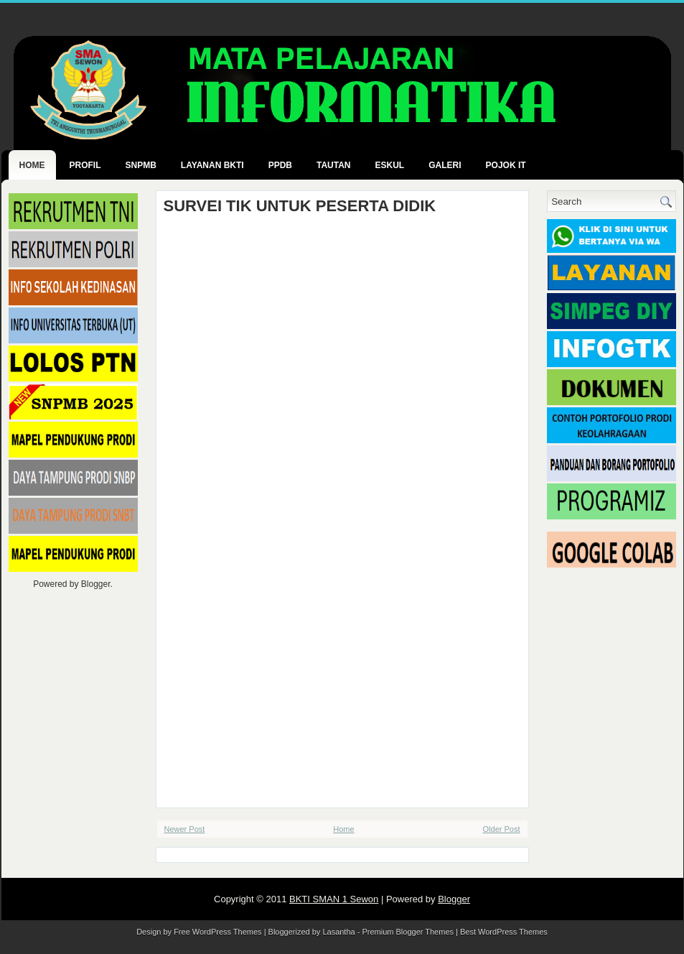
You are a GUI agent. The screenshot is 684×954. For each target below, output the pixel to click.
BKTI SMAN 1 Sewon (333, 899)
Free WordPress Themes (217, 931)
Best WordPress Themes (504, 931)
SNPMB (141, 165)
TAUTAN (334, 165)
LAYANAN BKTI (212, 165)
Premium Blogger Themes (408, 931)
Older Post (501, 829)
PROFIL (85, 165)
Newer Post (184, 829)
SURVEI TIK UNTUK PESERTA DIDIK (300, 206)
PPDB (280, 165)
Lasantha (338, 931)
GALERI (444, 165)
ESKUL (390, 165)
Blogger (96, 584)
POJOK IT (506, 165)
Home (32, 165)
